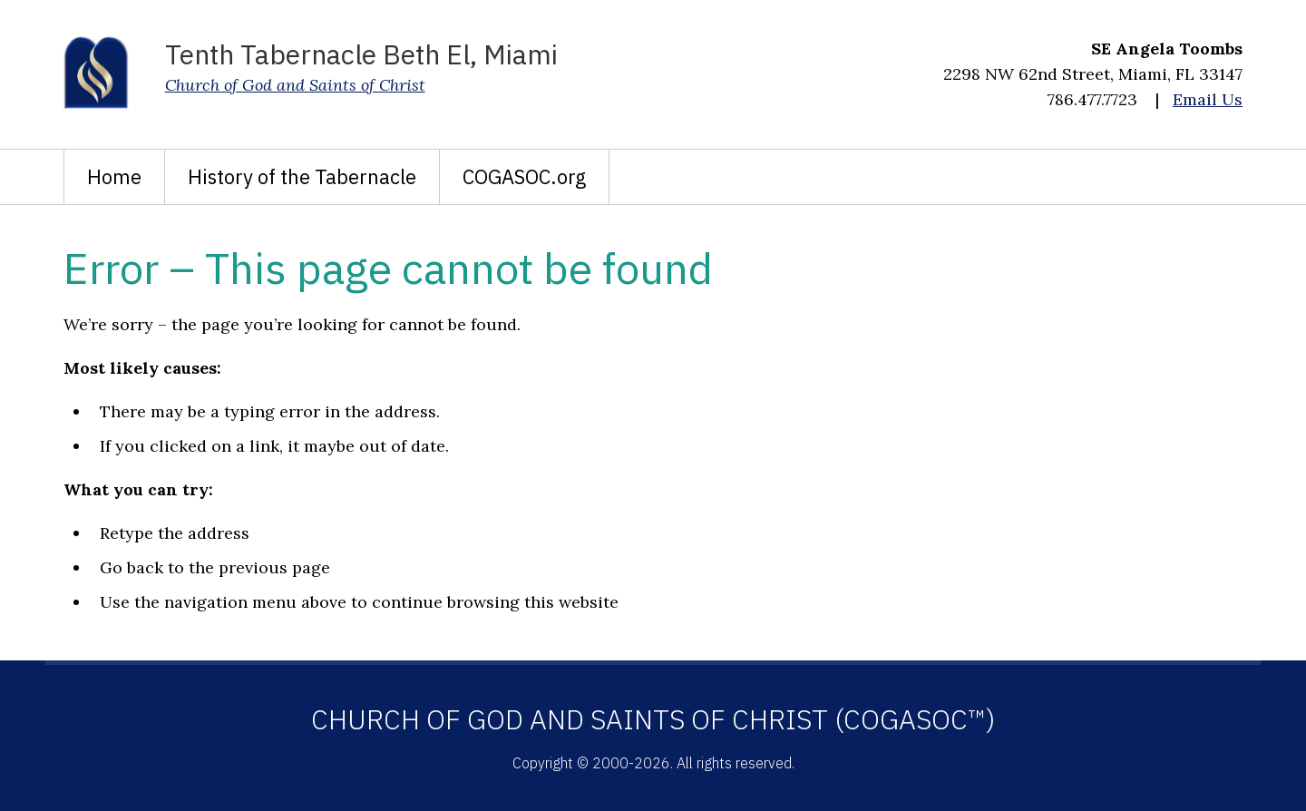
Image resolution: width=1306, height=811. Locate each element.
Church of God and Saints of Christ (295, 84)
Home (114, 176)
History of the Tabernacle (302, 176)
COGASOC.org (524, 176)
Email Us (1208, 99)
